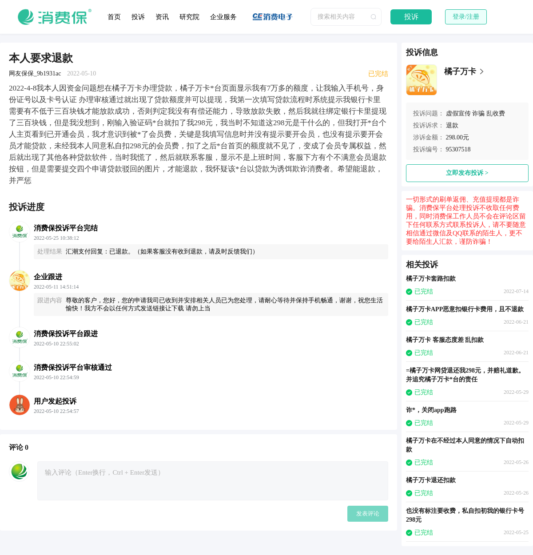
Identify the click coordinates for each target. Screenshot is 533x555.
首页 (114, 16)
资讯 (162, 16)
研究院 (189, 16)
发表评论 (367, 513)
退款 (452, 125)
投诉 (138, 16)
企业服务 (223, 16)
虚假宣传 (458, 113)
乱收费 (495, 113)
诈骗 (478, 113)
